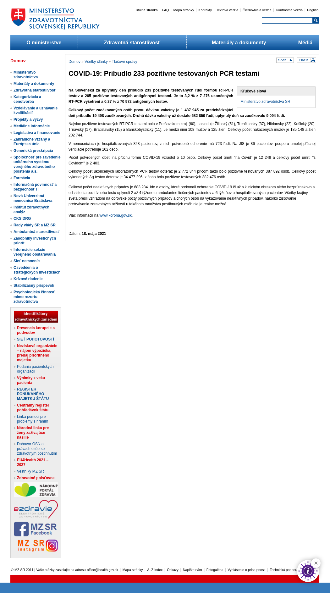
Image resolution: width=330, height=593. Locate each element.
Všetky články (96, 61)
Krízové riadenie (28, 279)
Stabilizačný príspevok (34, 285)
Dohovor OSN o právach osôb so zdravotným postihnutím (37, 449)
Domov (74, 61)
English (312, 10)
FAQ (165, 10)
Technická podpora (284, 570)
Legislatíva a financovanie (37, 132)
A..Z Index (154, 570)
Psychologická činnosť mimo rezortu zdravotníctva (34, 297)
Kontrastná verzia (289, 10)
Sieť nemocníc (27, 261)
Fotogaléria (214, 570)
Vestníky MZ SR (30, 471)
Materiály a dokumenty (239, 42)
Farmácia (22, 178)
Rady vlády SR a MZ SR (35, 225)
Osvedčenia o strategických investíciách (37, 269)
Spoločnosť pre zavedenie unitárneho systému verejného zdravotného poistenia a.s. (37, 164)
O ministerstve (43, 42)
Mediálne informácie (32, 126)
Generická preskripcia (33, 150)
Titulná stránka (146, 10)
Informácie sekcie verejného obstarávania (35, 252)
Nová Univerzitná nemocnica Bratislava (33, 198)
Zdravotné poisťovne (36, 478)
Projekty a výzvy (28, 119)
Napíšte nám (192, 570)
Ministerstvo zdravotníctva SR (265, 101)
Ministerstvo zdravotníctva (26, 74)
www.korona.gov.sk (116, 215)
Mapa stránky (183, 10)
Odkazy (173, 570)
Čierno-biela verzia (257, 10)
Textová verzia (227, 10)
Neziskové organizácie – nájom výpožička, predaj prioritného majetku (37, 353)
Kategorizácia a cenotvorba (27, 99)
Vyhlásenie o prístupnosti (247, 570)
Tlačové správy (124, 61)
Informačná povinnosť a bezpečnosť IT (35, 186)
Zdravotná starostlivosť (132, 42)
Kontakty (205, 10)
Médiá (305, 42)
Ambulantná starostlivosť (36, 232)
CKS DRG (22, 218)
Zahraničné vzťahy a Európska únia (32, 141)
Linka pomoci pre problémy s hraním (32, 419)
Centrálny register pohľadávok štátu (33, 407)
